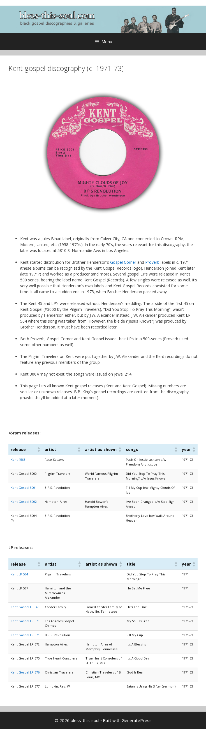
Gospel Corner (123, 262)
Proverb (152, 262)
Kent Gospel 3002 (24, 501)
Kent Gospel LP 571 (25, 635)
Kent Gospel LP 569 (25, 607)
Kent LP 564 (19, 574)
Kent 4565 (18, 459)
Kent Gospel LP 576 (25, 672)
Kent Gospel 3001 (24, 487)
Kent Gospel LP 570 (25, 621)
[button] (38, 449)
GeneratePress (137, 720)
